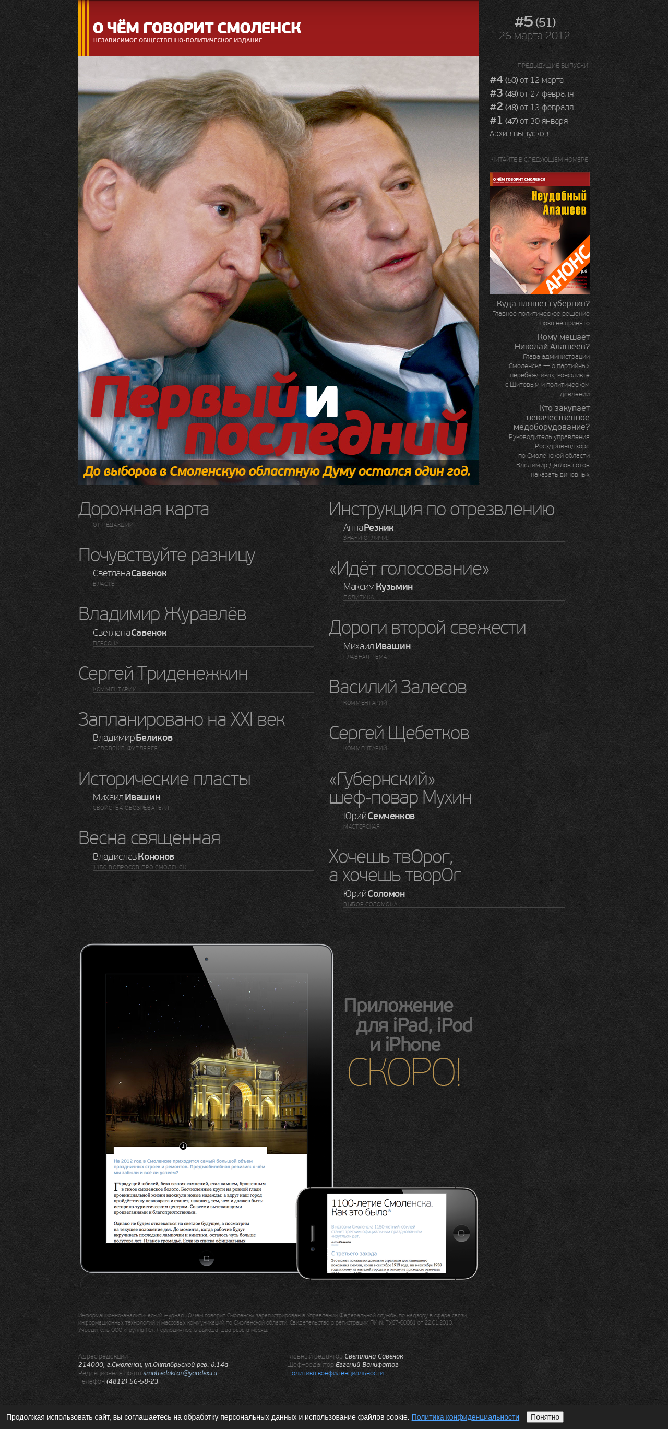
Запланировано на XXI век (181, 719)
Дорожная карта (143, 509)
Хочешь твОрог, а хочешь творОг (395, 866)
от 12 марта (527, 80)
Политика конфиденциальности (335, 1373)
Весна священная (149, 838)
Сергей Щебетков (399, 733)
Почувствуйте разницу (166, 555)
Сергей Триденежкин (163, 673)
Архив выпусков (519, 133)
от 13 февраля (532, 107)
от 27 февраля (532, 94)
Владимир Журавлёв (162, 614)
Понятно (545, 1417)
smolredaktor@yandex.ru (180, 1373)
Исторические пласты (164, 779)
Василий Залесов (398, 687)
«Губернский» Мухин (400, 789)
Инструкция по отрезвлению (442, 509)
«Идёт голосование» (409, 569)
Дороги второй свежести (427, 628)
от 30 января (529, 121)
